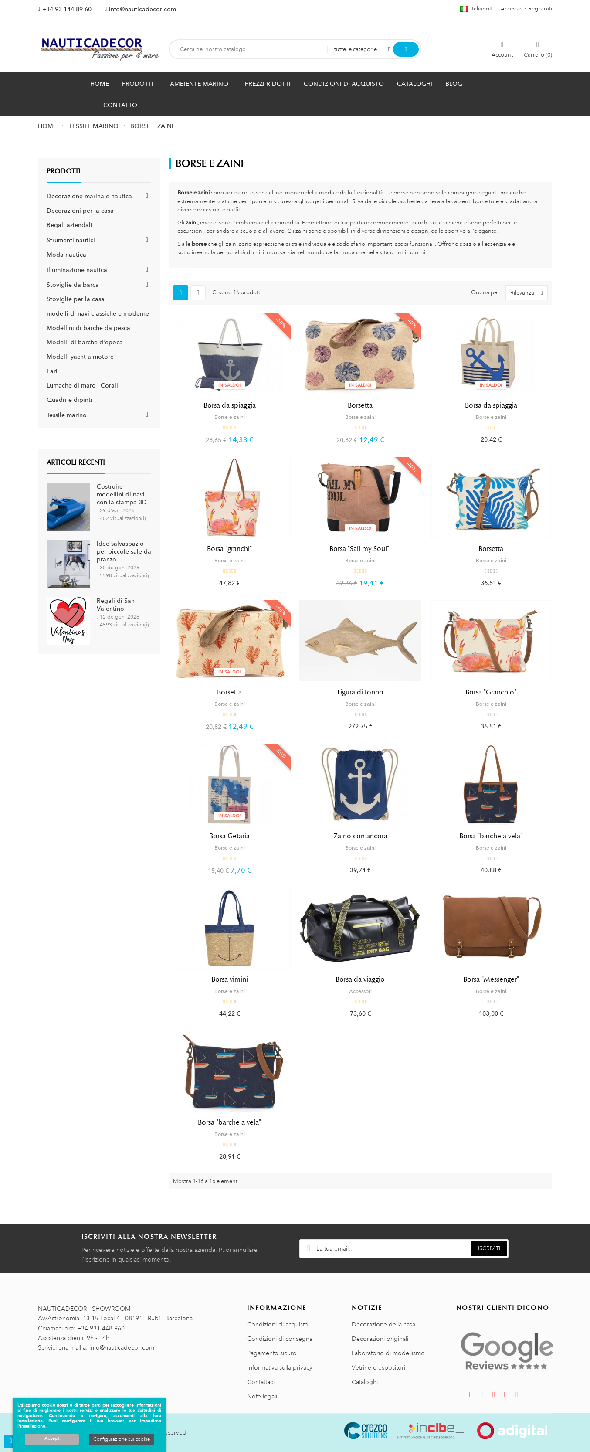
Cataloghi (365, 1382)
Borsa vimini (229, 979)
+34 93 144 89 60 (67, 9)
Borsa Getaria (229, 836)
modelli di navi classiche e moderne (98, 313)
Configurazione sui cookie (121, 1439)
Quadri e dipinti (69, 400)
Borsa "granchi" (229, 548)
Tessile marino (67, 415)
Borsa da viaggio (360, 979)
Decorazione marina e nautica (89, 196)
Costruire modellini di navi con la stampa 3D (122, 494)
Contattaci (261, 1382)
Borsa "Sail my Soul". (360, 548)
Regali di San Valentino (116, 604)
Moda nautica (66, 254)
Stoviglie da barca (73, 285)
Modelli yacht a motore (80, 356)
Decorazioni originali (380, 1339)
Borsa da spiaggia (229, 405)
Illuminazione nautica (77, 270)
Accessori (360, 991)
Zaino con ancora (360, 836)
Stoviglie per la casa (76, 299)
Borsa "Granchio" (490, 692)
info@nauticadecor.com (142, 9)
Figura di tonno (360, 692)
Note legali (262, 1396)
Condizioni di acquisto (278, 1324)
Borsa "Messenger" (491, 979)
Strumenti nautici (71, 240)
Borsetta (360, 405)
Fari (52, 371)
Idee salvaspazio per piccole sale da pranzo (124, 551)
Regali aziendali (69, 225)
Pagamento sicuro (272, 1353)
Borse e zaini (229, 417)
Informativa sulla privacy (279, 1367)
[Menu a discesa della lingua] (476, 8)
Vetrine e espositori (378, 1367)
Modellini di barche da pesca (88, 328)
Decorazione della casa (383, 1324)
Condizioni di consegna (279, 1339)
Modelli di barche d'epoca (85, 342)
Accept (51, 1438)
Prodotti (64, 171)
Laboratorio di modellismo (388, 1353)
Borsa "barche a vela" (490, 836)
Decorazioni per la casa (80, 210)
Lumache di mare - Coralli (83, 385)
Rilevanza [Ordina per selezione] (528, 292)
